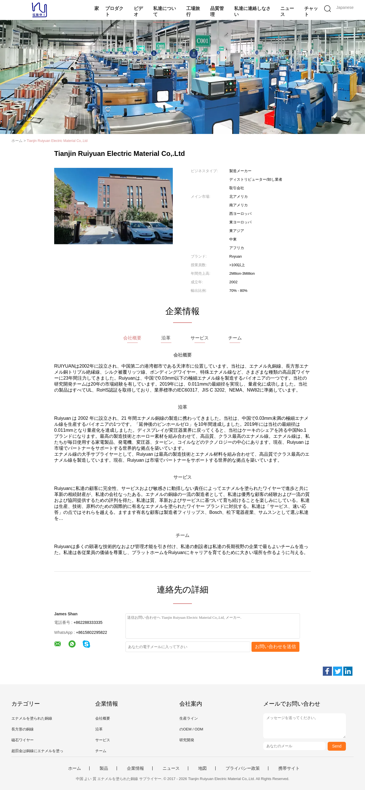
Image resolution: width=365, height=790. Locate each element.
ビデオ (138, 11)
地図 (202, 768)
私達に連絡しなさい (252, 11)
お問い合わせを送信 (275, 646)
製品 (104, 768)
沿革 (99, 729)
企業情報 (135, 768)
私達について (164, 11)
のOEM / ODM (191, 729)
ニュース (287, 11)
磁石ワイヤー (22, 740)
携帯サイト (289, 768)
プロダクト (114, 11)
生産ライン (188, 718)
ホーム (74, 768)
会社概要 (102, 718)
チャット (311, 11)
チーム (100, 751)
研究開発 (186, 740)
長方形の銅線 (22, 729)
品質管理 (217, 11)
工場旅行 (193, 11)
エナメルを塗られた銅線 (31, 718)
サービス (102, 740)
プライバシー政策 (243, 768)
